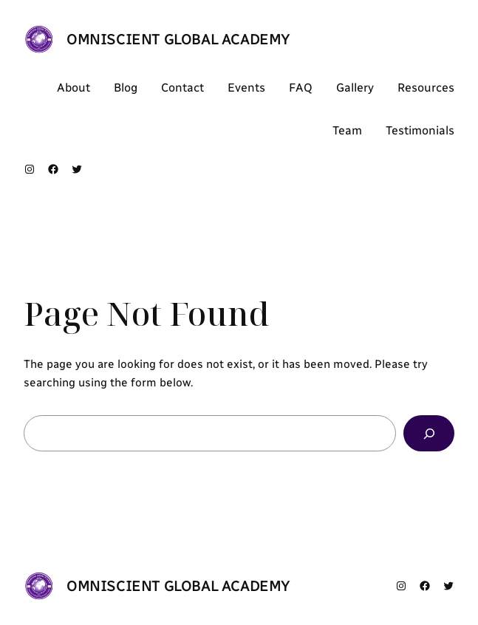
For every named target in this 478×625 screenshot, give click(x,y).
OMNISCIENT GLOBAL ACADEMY (178, 39)
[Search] (428, 433)
